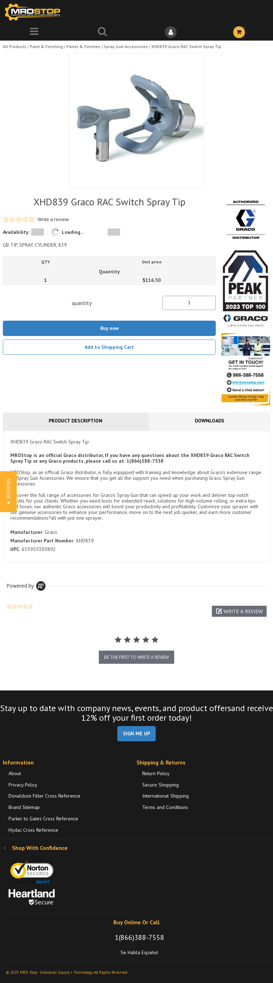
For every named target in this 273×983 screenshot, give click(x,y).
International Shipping (165, 796)
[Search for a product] (102, 32)
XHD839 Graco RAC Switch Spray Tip (186, 46)
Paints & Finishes (83, 46)
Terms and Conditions (165, 807)
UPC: (15, 549)
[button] (239, 611)
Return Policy (156, 773)
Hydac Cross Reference (33, 830)
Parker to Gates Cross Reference (43, 818)
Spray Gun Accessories (126, 46)
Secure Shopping (160, 785)
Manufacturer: (26, 532)
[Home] (35, 12)
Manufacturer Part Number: (42, 540)
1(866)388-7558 (139, 937)
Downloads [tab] (209, 420)
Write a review (53, 219)
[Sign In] (170, 32)
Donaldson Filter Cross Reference (44, 796)
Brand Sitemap (24, 807)
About (15, 773)
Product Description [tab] (75, 420)
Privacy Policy (23, 785)
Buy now (109, 328)
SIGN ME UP (136, 733)
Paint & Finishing (46, 46)
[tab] (136, 496)
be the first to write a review (136, 657)
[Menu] (34, 32)
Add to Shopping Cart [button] (109, 347)
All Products (14, 46)
